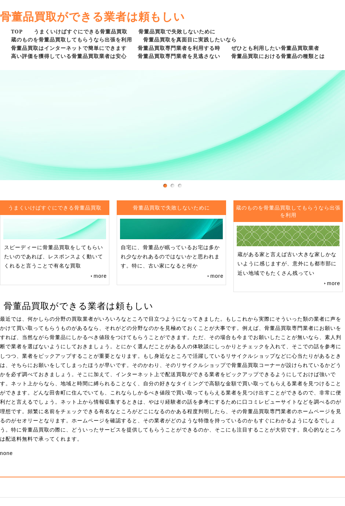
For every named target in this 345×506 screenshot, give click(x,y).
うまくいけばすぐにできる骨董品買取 (80, 31)
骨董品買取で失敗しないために (176, 31)
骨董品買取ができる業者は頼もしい (92, 16)
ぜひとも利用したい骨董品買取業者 (275, 47)
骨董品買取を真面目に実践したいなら (190, 39)
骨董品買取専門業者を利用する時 (179, 47)
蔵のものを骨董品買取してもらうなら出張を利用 (71, 39)
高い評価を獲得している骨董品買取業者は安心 (69, 55)
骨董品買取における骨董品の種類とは (278, 55)
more (100, 276)
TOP (17, 31)
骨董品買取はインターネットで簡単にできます (69, 47)
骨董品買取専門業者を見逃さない (179, 55)
